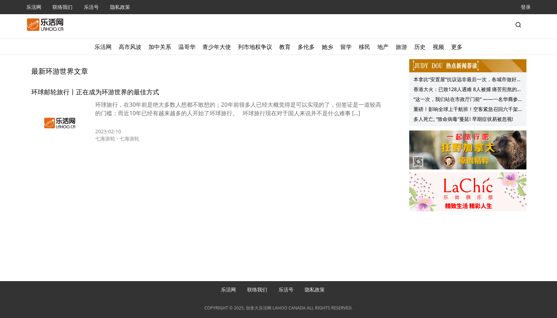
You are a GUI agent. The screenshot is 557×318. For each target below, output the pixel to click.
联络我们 (62, 7)
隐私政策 (120, 7)
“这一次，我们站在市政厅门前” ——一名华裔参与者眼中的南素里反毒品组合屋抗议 (465, 100)
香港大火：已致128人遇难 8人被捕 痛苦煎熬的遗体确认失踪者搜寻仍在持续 (467, 90)
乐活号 (91, 7)
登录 (526, 7)
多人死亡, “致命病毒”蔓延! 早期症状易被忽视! (463, 119)
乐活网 (33, 7)
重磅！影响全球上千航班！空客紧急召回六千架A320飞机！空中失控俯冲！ (465, 110)
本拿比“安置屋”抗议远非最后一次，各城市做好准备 (467, 80)
